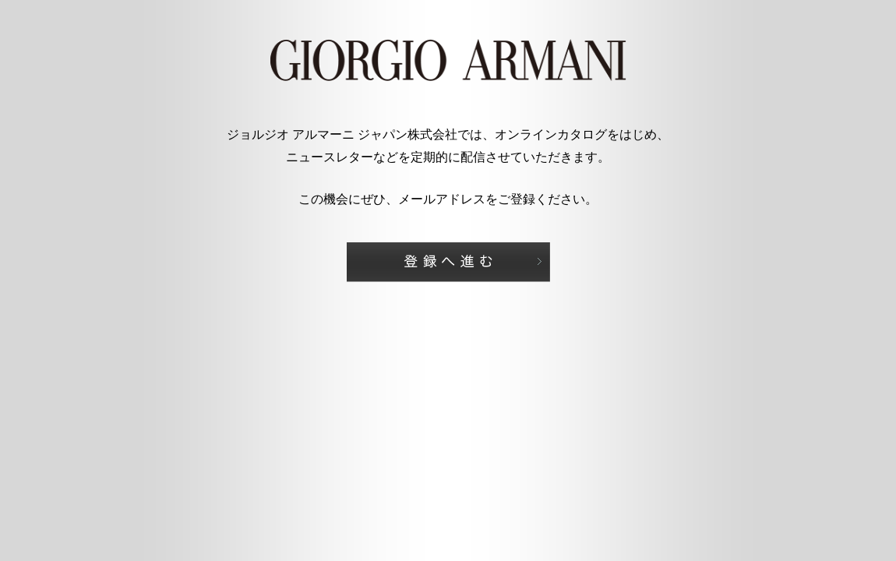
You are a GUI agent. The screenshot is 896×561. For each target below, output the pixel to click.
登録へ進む (448, 262)
